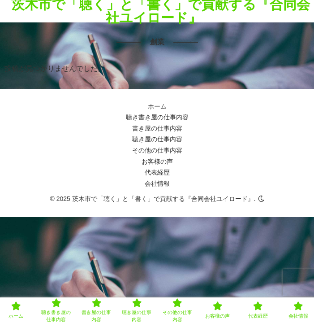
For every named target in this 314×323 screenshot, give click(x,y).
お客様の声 (157, 161)
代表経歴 (157, 172)
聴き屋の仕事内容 (157, 139)
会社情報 (157, 183)
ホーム (157, 106)
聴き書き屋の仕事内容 (157, 117)
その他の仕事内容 (157, 150)
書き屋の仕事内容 (157, 128)
